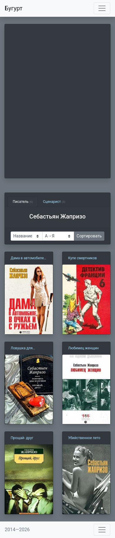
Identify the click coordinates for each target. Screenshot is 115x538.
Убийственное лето (84, 438)
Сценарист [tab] (54, 202)
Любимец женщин (83, 348)
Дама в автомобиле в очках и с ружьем (29, 258)
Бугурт (13, 8)
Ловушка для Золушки (22, 348)
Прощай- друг (22, 438)
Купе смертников (82, 258)
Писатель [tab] (23, 202)
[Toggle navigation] (102, 8)
